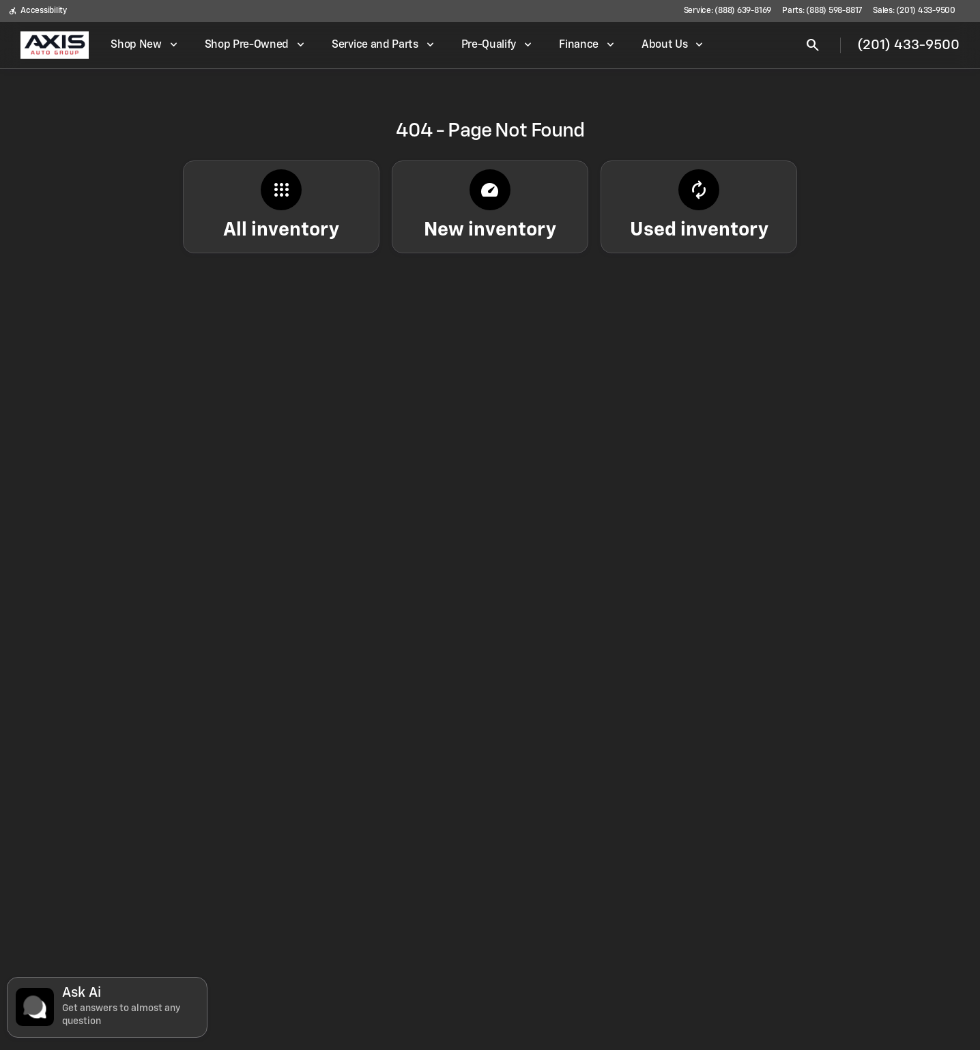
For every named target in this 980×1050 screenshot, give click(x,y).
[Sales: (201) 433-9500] (914, 11)
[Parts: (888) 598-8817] (822, 11)
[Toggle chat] (107, 1007)
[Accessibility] (37, 11)
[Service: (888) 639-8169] (727, 11)
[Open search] (813, 45)
